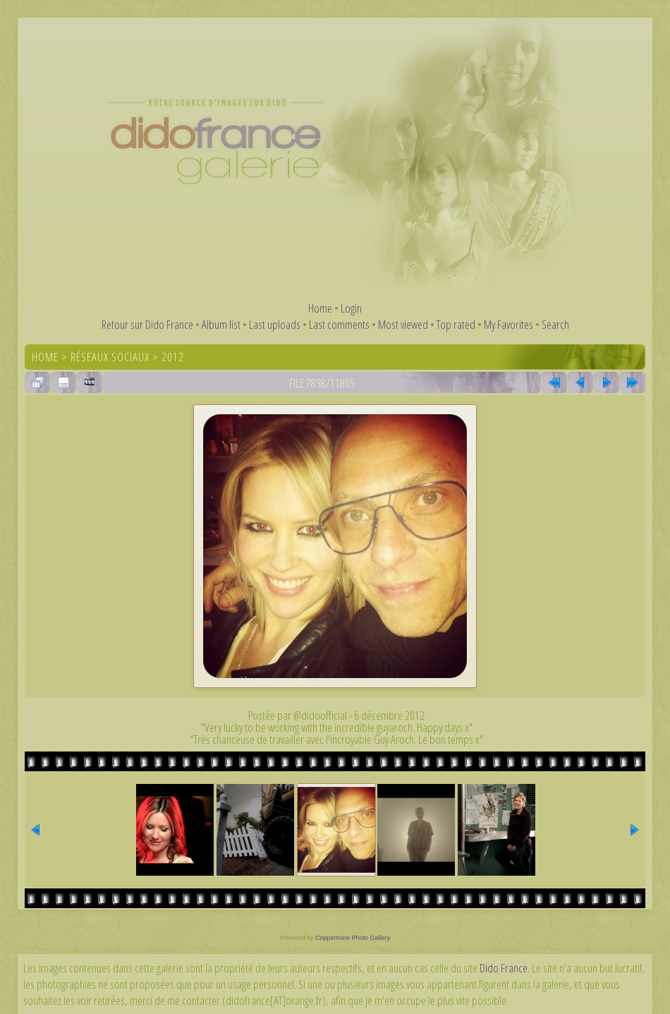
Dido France (504, 968)
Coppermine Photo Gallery (352, 937)
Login (351, 308)
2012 (173, 357)
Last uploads (274, 324)
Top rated (456, 324)
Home (320, 308)
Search (555, 324)
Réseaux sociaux (110, 357)
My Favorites (508, 324)
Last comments (339, 324)
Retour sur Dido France (147, 324)
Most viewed (403, 324)
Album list (221, 324)
